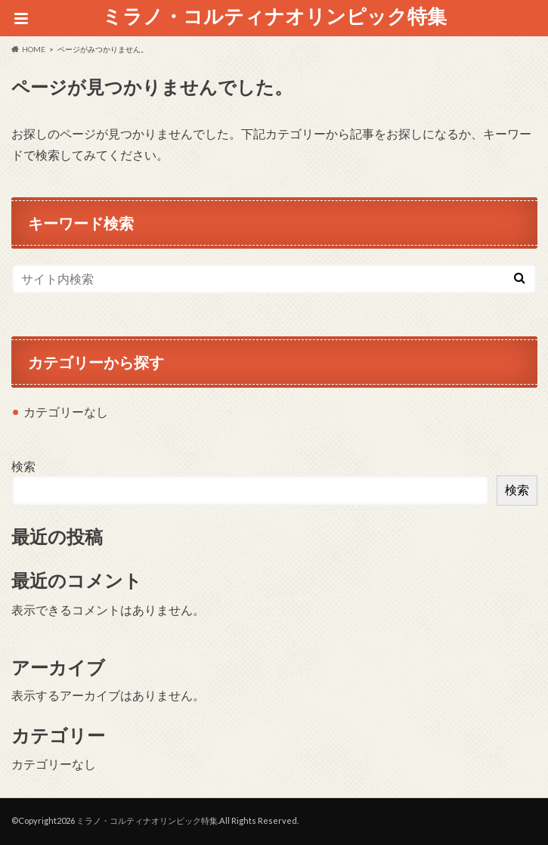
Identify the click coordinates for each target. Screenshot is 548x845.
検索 (23, 466)
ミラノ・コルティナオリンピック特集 (274, 16)
